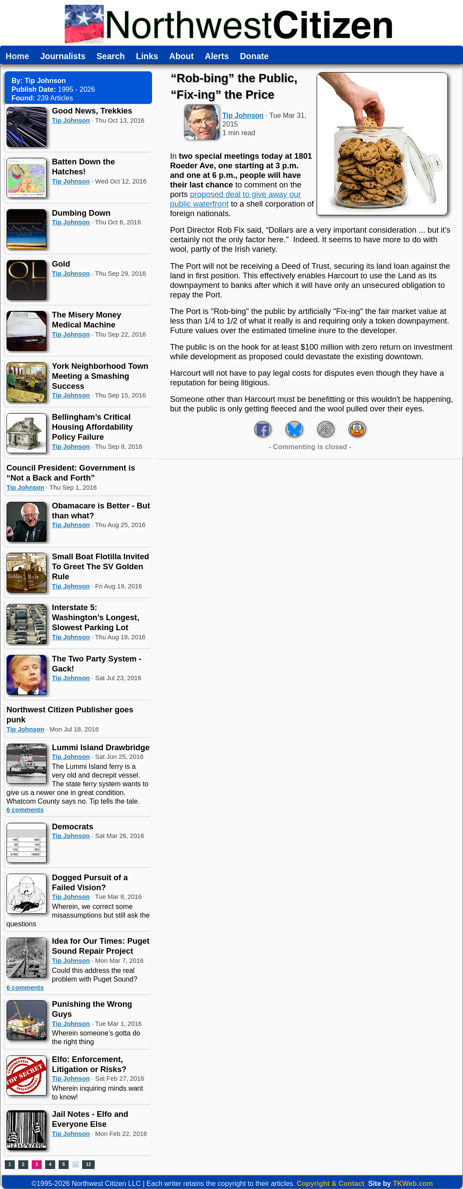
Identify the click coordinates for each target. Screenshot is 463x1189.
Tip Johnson (71, 120)
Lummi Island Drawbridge (101, 747)
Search (110, 56)
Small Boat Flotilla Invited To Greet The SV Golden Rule (100, 566)
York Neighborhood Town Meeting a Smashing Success (100, 376)
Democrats (72, 826)
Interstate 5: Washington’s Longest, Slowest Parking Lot (95, 617)
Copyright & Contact (330, 1183)
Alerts (217, 56)
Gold (61, 263)
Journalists (63, 56)
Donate (254, 56)
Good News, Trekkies (92, 110)
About (181, 56)
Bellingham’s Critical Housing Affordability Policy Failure (92, 426)
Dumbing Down (81, 212)
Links (147, 56)
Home (17, 56)
